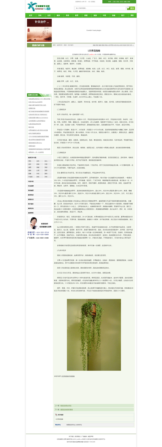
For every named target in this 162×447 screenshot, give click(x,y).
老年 (121, 45)
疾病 (124, 45)
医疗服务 (31, 204)
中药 (130, 45)
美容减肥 (31, 190)
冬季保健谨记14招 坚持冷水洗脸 (38, 130)
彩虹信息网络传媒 (78, 442)
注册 (114, 1)
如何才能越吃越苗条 (35, 133)
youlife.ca (91, 54)
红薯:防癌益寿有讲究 (35, 124)
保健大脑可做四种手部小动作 (37, 105)
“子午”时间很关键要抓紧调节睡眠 (39, 136)
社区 (49, 15)
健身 (58, 15)
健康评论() (112, 54)
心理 (109, 45)
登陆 (117, 1)
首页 (121, 1)
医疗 (122, 15)
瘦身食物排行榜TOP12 (35, 143)
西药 (46, 173)
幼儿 (118, 45)
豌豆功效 (31, 127)
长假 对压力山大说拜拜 (35, 102)
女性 (115, 45)
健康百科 (59, 45)
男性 (112, 45)
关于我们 (71, 436)
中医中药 (31, 181)
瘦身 (103, 45)
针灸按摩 (31, 186)
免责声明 (90, 436)
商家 (128, 1)
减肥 (29, 167)
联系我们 (78, 436)
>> (133, 45)
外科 (46, 177)
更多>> (48, 95)
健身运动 (31, 208)
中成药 (30, 177)
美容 (67, 15)
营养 (46, 170)
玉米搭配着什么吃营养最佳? (37, 121)
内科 (38, 177)
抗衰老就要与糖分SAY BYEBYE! (38, 117)
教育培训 (31, 195)
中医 (104, 15)
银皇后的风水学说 (66, 405)
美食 (106, 45)
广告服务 (84, 436)
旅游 (95, 15)
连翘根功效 (32, 108)
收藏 (125, 1)
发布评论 (79, 425)
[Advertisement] (38, 80)
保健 (113, 15)
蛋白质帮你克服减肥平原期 (37, 139)
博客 (132, 15)
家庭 (86, 15)
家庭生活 (31, 199)
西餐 (29, 173)
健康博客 (31, 213)
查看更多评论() (70, 425)
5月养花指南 (59, 419)
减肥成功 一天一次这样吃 (36, 152)
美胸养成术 (32, 146)
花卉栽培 (70, 45)
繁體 (109, 1)
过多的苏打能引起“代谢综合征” (38, 114)
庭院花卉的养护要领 (67, 409)
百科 (39, 15)
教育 (76, 15)
